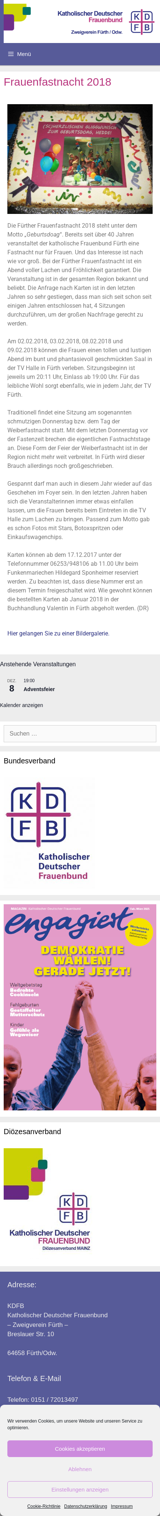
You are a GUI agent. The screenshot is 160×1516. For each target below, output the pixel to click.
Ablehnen (79, 1469)
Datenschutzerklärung (85, 1506)
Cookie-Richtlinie (43, 1506)
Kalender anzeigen (21, 705)
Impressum (122, 1506)
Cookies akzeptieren (80, 1449)
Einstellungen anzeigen (79, 1489)
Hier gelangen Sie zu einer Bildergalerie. (58, 633)
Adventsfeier (39, 689)
